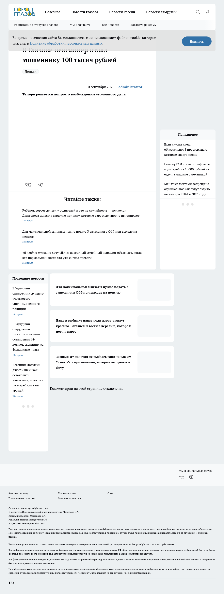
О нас (110, 493)
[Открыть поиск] (198, 12)
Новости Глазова (85, 12)
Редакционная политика (21, 498)
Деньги (31, 71)
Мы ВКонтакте (80, 25)
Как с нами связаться (69, 498)
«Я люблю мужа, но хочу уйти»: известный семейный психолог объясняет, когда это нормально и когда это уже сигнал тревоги (82, 258)
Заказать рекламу (143, 25)
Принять (197, 41)
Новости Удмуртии (161, 12)
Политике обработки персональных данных (66, 43)
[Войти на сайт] (208, 12)
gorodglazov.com (107, 529)
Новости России (122, 12)
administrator (130, 87)
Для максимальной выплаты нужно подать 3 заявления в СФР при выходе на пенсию (82, 236)
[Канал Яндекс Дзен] (191, 477)
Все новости (110, 25)
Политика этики (67, 493)
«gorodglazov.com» (38, 508)
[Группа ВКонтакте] (181, 477)
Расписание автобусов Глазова (36, 25)
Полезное (52, 12)
